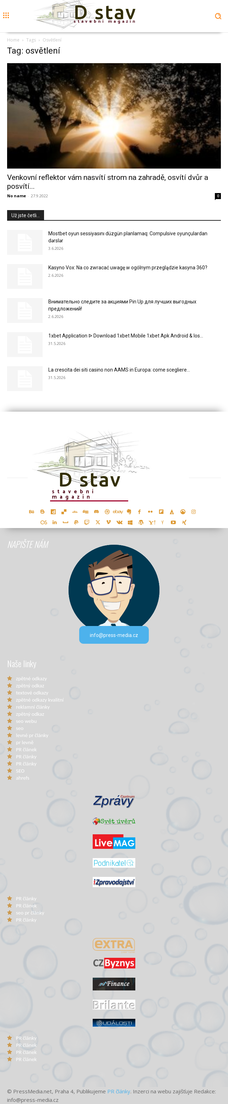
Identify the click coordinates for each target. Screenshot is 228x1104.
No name (16, 195)
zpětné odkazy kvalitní (40, 700)
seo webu (26, 721)
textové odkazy (32, 693)
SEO (20, 771)
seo (19, 728)
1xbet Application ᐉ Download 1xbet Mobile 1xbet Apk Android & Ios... (125, 336)
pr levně (24, 742)
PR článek (26, 749)
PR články (26, 756)
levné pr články (32, 735)
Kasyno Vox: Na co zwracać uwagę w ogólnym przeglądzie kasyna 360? (127, 267)
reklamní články (33, 707)
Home (13, 40)
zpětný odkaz (30, 685)
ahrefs (22, 778)
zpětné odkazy (31, 678)
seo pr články (30, 913)
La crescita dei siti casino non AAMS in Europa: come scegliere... (119, 370)
